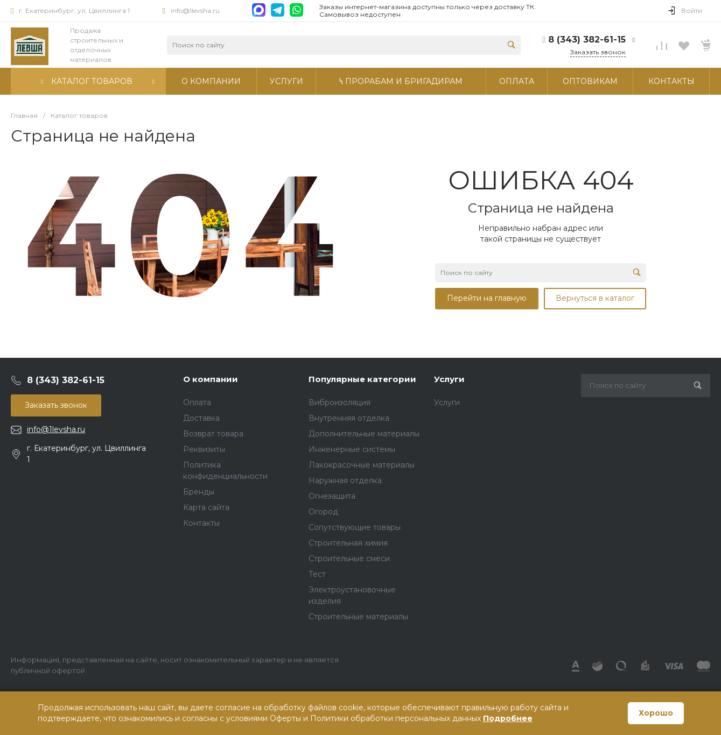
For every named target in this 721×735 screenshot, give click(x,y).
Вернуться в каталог (595, 298)
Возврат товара (213, 434)
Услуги (449, 379)
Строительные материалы (358, 616)
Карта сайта (206, 507)
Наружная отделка (345, 480)
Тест (317, 574)
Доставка (201, 418)
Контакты (201, 523)
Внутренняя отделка (349, 418)
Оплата (197, 402)
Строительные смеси (349, 558)
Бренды (198, 492)
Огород (323, 512)
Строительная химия (348, 543)
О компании (210, 379)
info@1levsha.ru (195, 10)
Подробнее (508, 718)
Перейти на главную (487, 298)
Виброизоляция (339, 402)
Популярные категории (362, 379)
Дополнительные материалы (364, 434)
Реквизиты (204, 449)
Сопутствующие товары (355, 527)
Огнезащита (332, 496)
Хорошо (656, 713)
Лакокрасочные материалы (362, 465)
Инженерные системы (352, 449)
